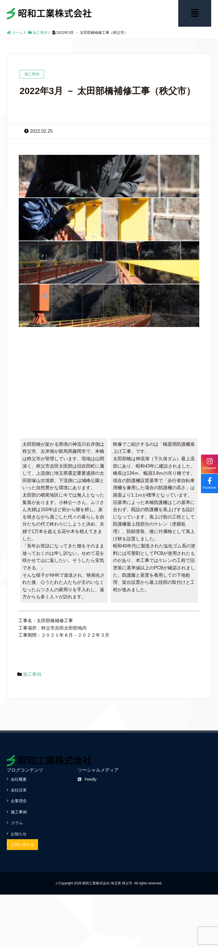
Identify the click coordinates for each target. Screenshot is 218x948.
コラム (17, 822)
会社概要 (19, 778)
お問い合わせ (23, 844)
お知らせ (19, 833)
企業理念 (19, 800)
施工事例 (32, 673)
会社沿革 (19, 789)
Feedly (87, 778)
